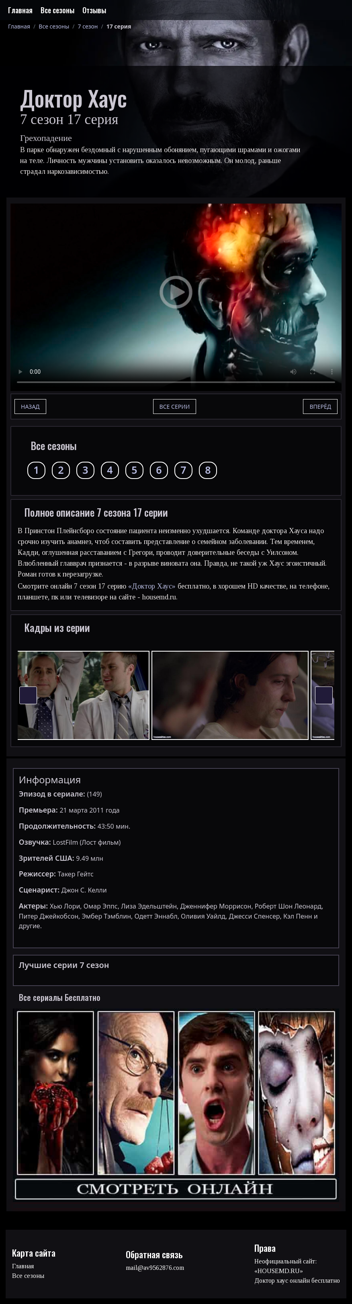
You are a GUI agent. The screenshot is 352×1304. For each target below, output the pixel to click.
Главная (20, 10)
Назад (30, 406)
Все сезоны (57, 10)
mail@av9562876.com (155, 1267)
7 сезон (88, 26)
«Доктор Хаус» (152, 586)
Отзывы (94, 10)
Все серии (175, 406)
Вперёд (320, 406)
